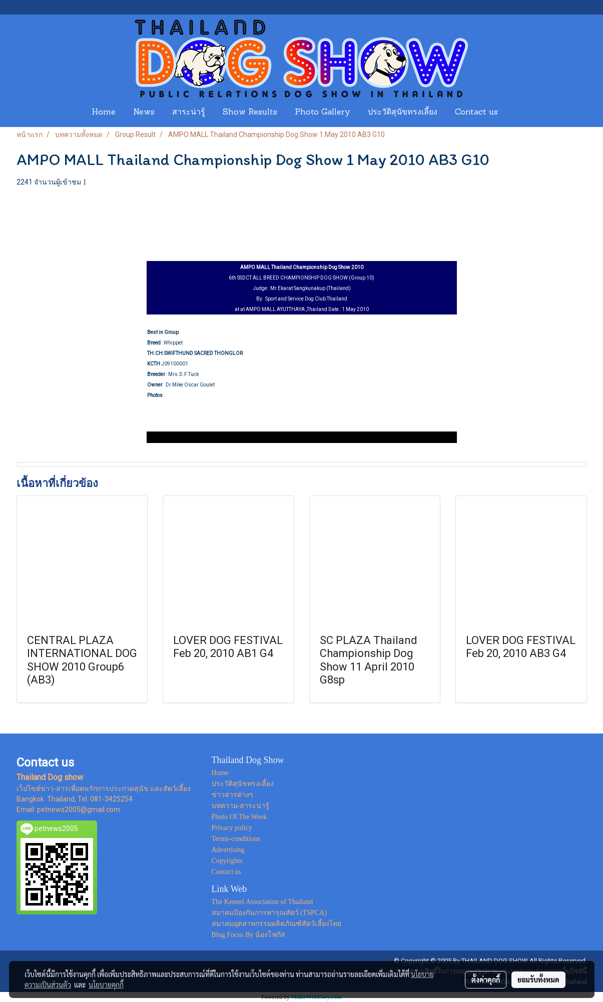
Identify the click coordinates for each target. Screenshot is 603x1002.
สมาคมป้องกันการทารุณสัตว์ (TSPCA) (269, 912)
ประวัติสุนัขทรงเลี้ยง (402, 112)
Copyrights (227, 860)
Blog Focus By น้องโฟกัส (249, 934)
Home (104, 112)
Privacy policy (232, 828)
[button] (516, 112)
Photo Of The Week (239, 816)
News (144, 112)
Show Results (250, 112)
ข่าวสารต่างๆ (232, 794)
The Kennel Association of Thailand (262, 902)
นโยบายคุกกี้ (106, 984)
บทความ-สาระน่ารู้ (241, 806)
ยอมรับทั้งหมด (538, 979)
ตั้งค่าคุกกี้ (485, 979)
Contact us (476, 112)
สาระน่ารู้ (188, 112)
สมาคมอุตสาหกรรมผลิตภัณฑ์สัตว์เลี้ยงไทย (276, 924)
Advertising (228, 850)
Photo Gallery (322, 112)
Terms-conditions (236, 838)
